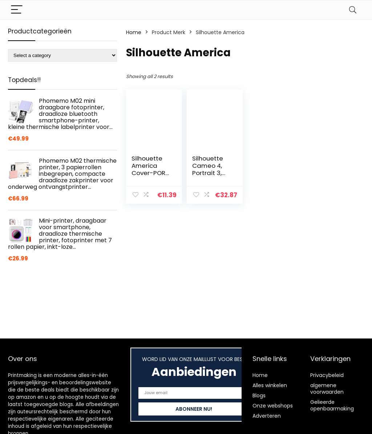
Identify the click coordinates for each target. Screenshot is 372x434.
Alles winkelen (269, 385)
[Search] (352, 10)
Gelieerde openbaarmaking (332, 405)
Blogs (259, 395)
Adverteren (266, 415)
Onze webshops (272, 405)
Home (133, 32)
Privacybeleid (327, 375)
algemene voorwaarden (327, 389)
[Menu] (16, 10)
